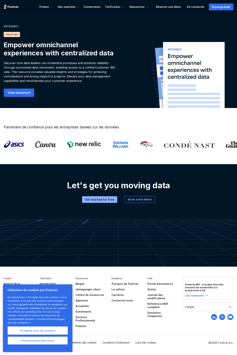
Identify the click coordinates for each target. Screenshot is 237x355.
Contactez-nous (122, 300)
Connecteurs (92, 6)
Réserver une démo (168, 6)
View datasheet (19, 92)
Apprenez (82, 300)
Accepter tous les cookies (37, 330)
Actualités (82, 306)
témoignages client (88, 289)
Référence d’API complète (157, 305)
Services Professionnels (85, 319)
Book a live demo (140, 199)
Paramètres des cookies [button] (82, 342)
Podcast (81, 326)
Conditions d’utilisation (115, 342)
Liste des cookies (146, 342)
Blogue (80, 283)
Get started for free (99, 199)
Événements (83, 311)
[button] (46, 6)
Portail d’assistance (160, 283)
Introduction (48, 283)
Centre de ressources (90, 294)
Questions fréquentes (154, 314)
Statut (151, 289)
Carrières (117, 294)
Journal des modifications (156, 296)
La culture (118, 289)
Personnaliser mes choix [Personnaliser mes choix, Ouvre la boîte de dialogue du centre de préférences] (37, 340)
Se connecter (196, 6)
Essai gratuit (221, 7)
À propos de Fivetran (124, 283)
